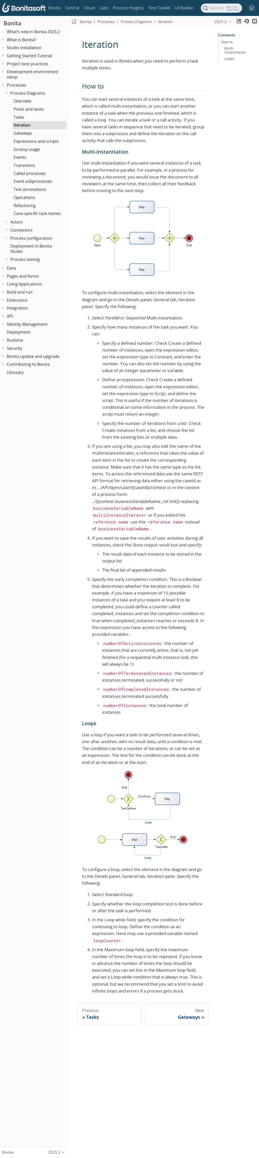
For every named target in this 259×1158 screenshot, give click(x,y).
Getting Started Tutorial (29, 55)
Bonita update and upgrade (33, 356)
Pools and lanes (29, 109)
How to (226, 42)
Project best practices (27, 64)
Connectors (21, 230)
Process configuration (31, 238)
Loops (229, 58)
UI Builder (184, 8)
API (10, 316)
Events (20, 157)
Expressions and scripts (36, 141)
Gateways (23, 133)
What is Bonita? (21, 40)
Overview (22, 101)
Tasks (19, 117)
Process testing (25, 259)
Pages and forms (23, 276)
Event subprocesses (33, 181)
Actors (16, 222)
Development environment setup (32, 74)
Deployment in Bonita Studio (31, 248)
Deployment (18, 332)
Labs (103, 8)
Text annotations (30, 189)
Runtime (15, 340)
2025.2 (220, 21)
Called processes (30, 173)
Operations (24, 197)
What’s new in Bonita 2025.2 (33, 31)
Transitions (24, 165)
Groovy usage (27, 149)
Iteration (22, 125)
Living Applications (24, 284)
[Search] (221, 8)
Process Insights (128, 8)
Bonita (54, 8)
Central (72, 8)
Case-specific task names (37, 213)
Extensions (17, 300)
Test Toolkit (159, 8)
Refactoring (25, 205)
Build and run (20, 292)
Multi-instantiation (235, 50)
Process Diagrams (27, 93)
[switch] (252, 8)
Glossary (15, 372)
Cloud (89, 8)
